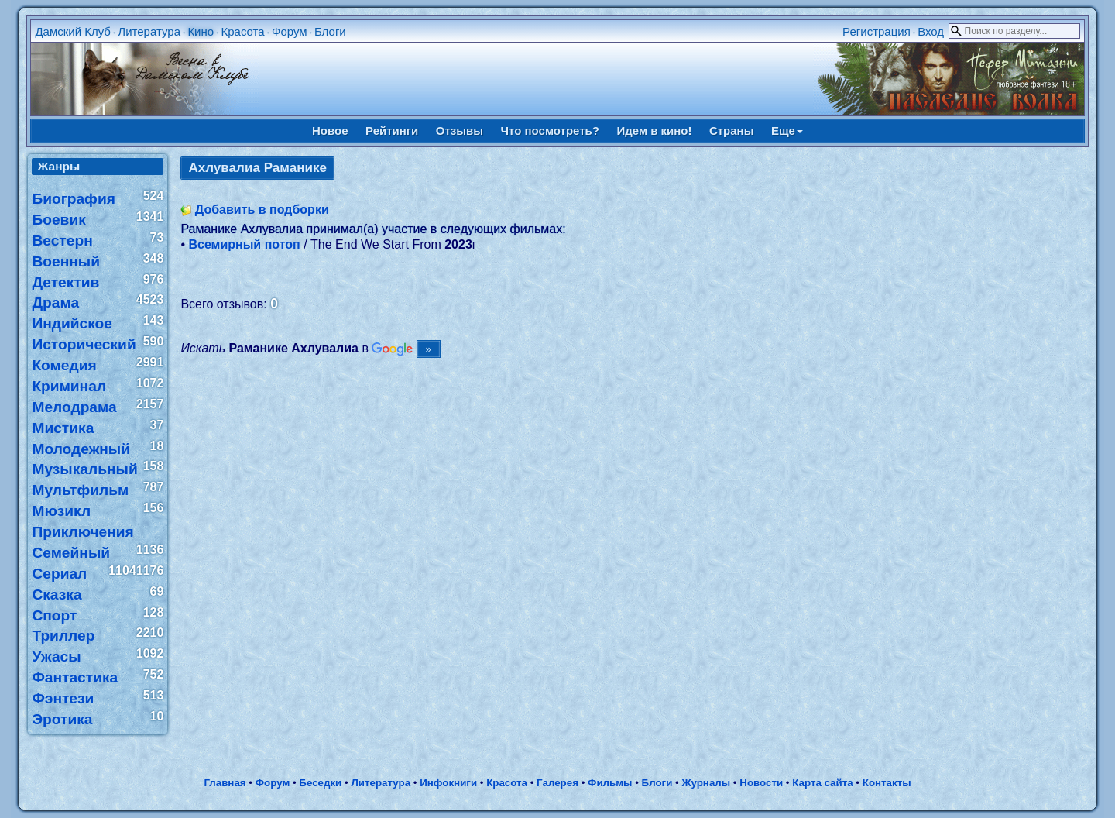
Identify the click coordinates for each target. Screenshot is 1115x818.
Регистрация (876, 31)
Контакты (887, 783)
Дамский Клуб (73, 31)
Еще (787, 130)
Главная (224, 783)
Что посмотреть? (550, 130)
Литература (149, 31)
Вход (931, 31)
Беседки (320, 783)
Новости (761, 783)
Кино (200, 31)
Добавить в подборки (262, 209)
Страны (731, 130)
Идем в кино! (653, 130)
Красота (242, 31)
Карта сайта (822, 783)
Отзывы (459, 130)
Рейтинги (391, 130)
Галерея (557, 783)
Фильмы (610, 783)
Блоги (330, 31)
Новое (330, 130)
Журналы (705, 783)
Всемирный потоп (244, 244)
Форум (289, 31)
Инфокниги (448, 783)
